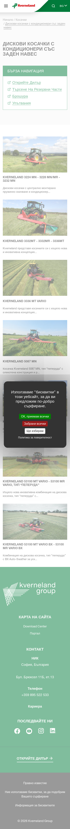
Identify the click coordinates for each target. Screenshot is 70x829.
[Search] (53, 6)
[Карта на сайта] (6, 6)
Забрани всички (35, 423)
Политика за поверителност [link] (35, 437)
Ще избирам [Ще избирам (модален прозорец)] (35, 431)
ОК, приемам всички (35, 416)
